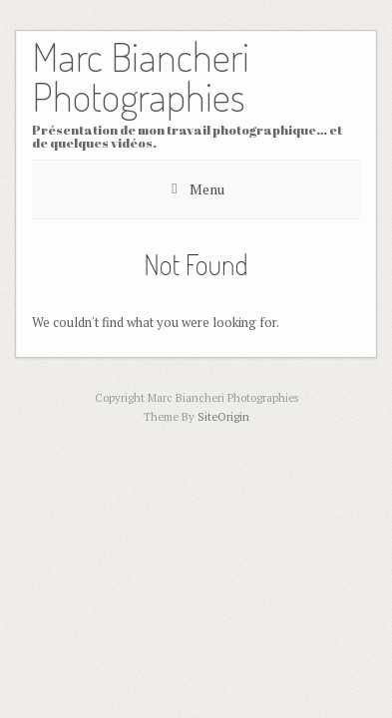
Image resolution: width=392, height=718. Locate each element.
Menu (207, 189)
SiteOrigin (223, 417)
